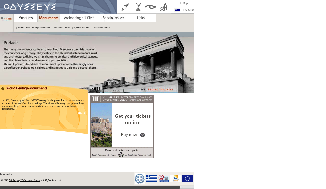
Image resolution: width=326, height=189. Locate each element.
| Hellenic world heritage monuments (32, 27)
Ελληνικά (188, 10)
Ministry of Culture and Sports (24, 180)
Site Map (183, 3)
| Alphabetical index (80, 27)
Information (7, 173)
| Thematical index (60, 27)
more (82, 112)
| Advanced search (100, 27)
